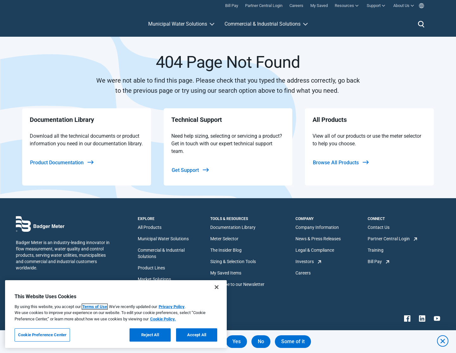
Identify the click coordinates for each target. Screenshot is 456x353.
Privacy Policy (172, 306)
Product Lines (151, 267)
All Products (150, 227)
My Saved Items (225, 272)
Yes (236, 341)
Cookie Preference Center (42, 334)
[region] (116, 314)
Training (375, 250)
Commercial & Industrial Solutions (263, 24)
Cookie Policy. (163, 319)
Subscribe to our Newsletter (237, 284)
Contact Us (379, 227)
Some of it (293, 341)
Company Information (317, 227)
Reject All (150, 334)
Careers (303, 272)
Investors (304, 261)
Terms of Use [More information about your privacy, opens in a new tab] (94, 306)
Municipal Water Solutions (177, 24)
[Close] (217, 287)
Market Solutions (154, 279)
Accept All (196, 334)
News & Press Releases (318, 238)
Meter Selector (224, 238)
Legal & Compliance (314, 250)
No (261, 341)
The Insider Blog (226, 250)
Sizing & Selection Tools (233, 261)
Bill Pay (375, 261)
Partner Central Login (389, 238)
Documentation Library (233, 227)
